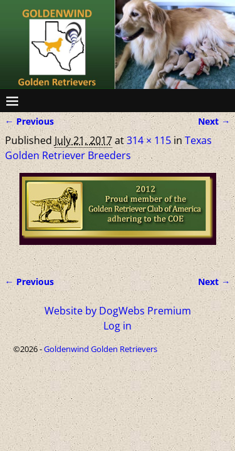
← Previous (29, 121)
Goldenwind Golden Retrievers (100, 349)
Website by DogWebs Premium (117, 311)
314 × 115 (149, 140)
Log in (117, 326)
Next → (214, 121)
